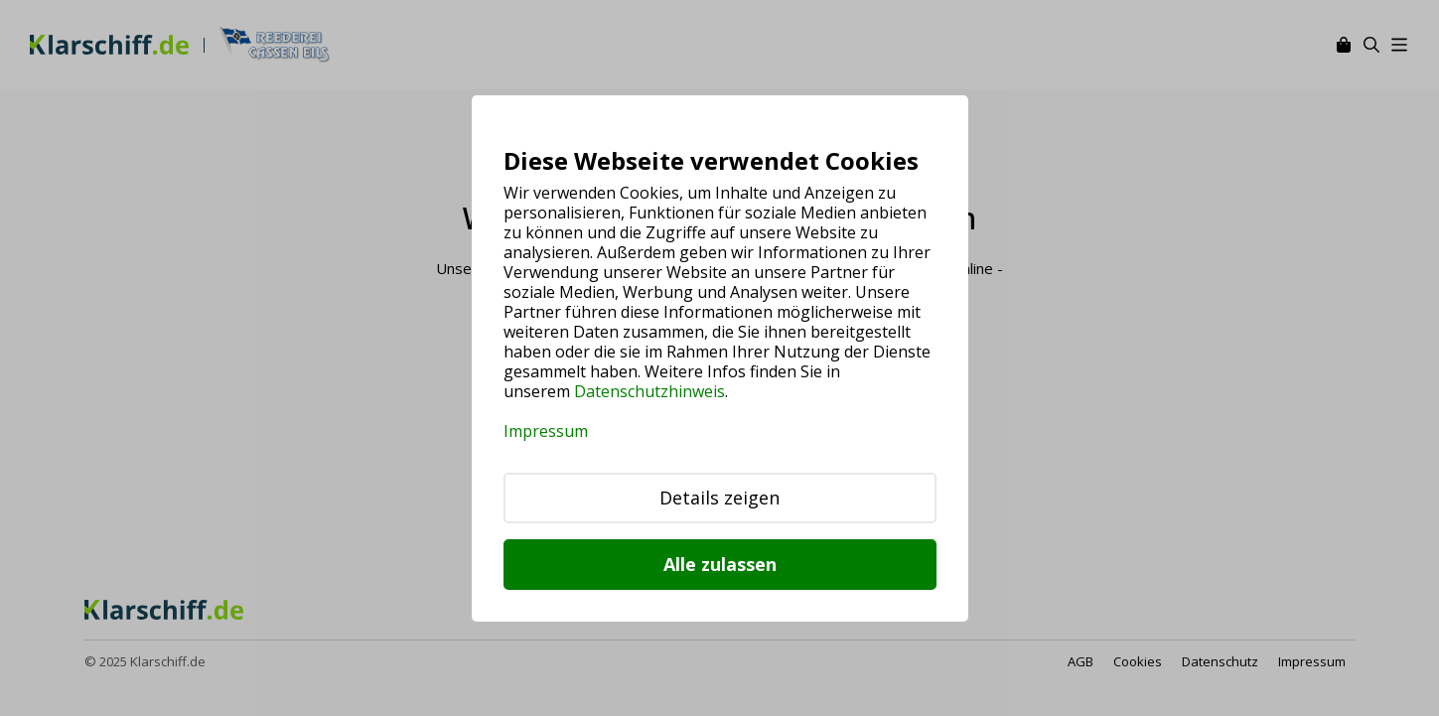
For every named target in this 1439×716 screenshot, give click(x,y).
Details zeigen (719, 497)
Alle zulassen (720, 564)
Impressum (546, 431)
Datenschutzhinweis (649, 391)
